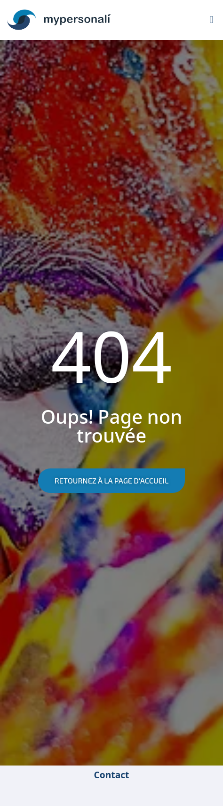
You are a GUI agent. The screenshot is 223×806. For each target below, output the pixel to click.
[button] (211, 20)
